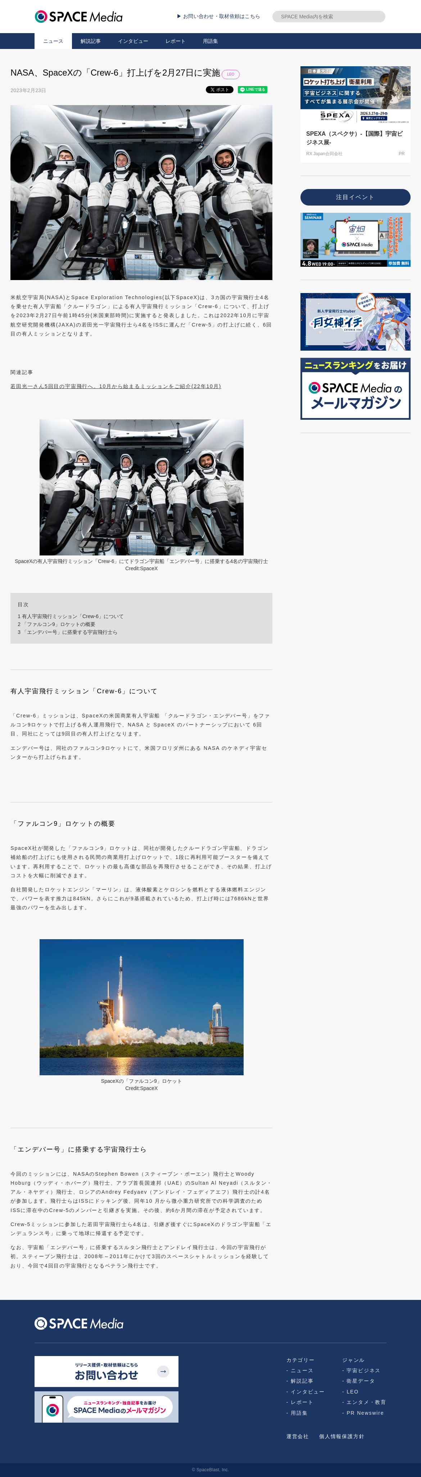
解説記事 (91, 41)
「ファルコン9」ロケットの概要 (56, 624)
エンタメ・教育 (366, 1402)
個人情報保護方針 (342, 1436)
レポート (176, 41)
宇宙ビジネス (364, 1370)
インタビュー (133, 41)
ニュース (53, 41)
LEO (230, 74)
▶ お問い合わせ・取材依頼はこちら (219, 16)
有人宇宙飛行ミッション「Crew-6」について (71, 616)
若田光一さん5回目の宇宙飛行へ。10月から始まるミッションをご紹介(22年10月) (115, 386)
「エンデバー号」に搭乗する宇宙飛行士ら (68, 632)
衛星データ (361, 1381)
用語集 (210, 41)
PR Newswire (365, 1413)
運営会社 (297, 1436)
